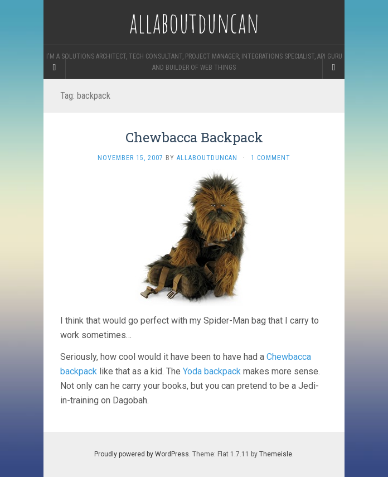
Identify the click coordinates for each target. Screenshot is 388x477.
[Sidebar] (54, 67)
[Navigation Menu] (333, 67)
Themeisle (275, 454)
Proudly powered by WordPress (141, 454)
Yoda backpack (212, 371)
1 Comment (270, 158)
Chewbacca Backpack (194, 137)
